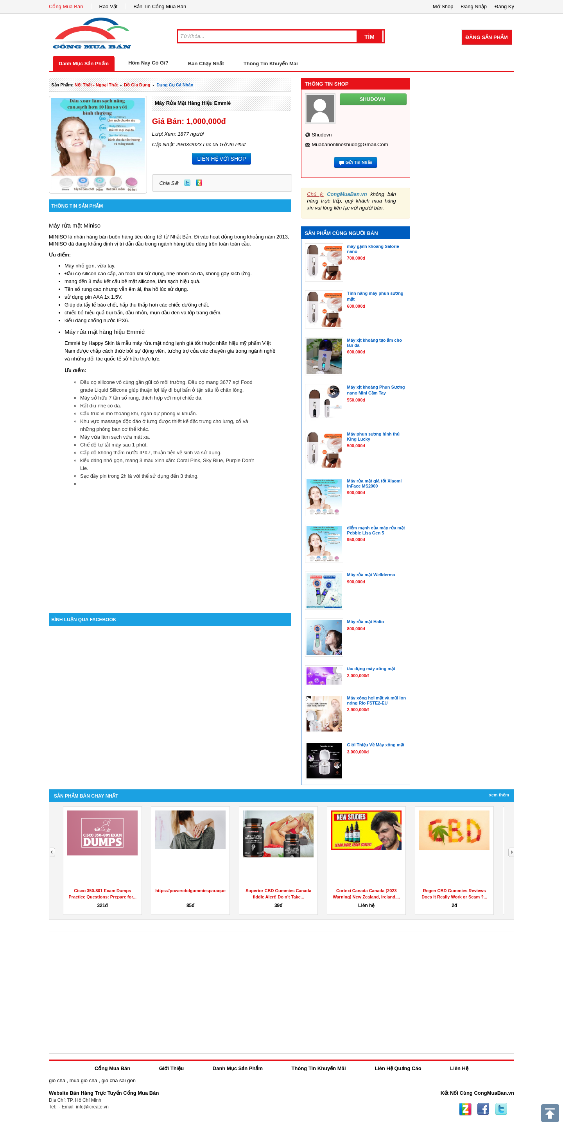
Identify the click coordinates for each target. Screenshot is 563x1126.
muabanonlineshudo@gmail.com (350, 144)
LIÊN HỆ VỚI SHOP (221, 159)
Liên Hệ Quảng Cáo (398, 1068)
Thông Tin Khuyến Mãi (271, 63)
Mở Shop (443, 6)
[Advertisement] (170, 546)
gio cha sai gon (118, 1080)
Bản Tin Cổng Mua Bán (159, 6)
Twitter (187, 182)
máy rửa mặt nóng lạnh (159, 343)
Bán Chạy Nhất (206, 63)
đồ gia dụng (137, 84)
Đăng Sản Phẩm (487, 37)
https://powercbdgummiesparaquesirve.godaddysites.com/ (215, 890)
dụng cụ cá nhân (174, 84)
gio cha (57, 1080)
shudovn (322, 135)
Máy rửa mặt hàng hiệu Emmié (193, 103)
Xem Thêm (499, 795)
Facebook (483, 1109)
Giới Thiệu (171, 1068)
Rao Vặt (108, 6)
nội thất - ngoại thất (96, 84)
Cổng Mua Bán (66, 6)
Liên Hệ (459, 1068)
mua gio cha (83, 1080)
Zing (199, 182)
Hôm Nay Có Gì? (148, 63)
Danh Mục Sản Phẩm (84, 63)
